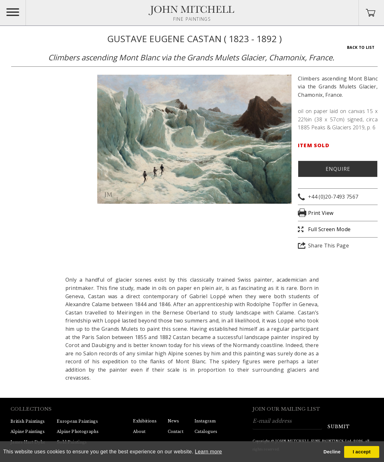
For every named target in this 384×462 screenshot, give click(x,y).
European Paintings (77, 421)
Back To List (360, 47)
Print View (320, 212)
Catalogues (206, 431)
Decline (331, 451)
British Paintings (28, 421)
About (139, 431)
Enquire (338, 168)
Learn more (208, 451)
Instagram (205, 421)
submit (339, 426)
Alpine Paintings (28, 431)
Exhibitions (145, 421)
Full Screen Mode (329, 229)
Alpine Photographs (78, 431)
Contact (175, 431)
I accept (362, 451)
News (173, 421)
